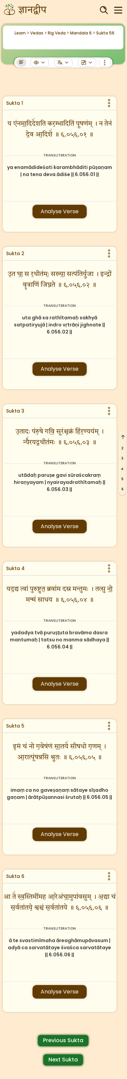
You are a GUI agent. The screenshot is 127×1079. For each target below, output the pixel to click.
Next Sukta (63, 1059)
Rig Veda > (58, 33)
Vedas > (38, 33)
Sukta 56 (105, 33)
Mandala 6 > (82, 33)
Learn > (22, 33)
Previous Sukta (63, 1040)
